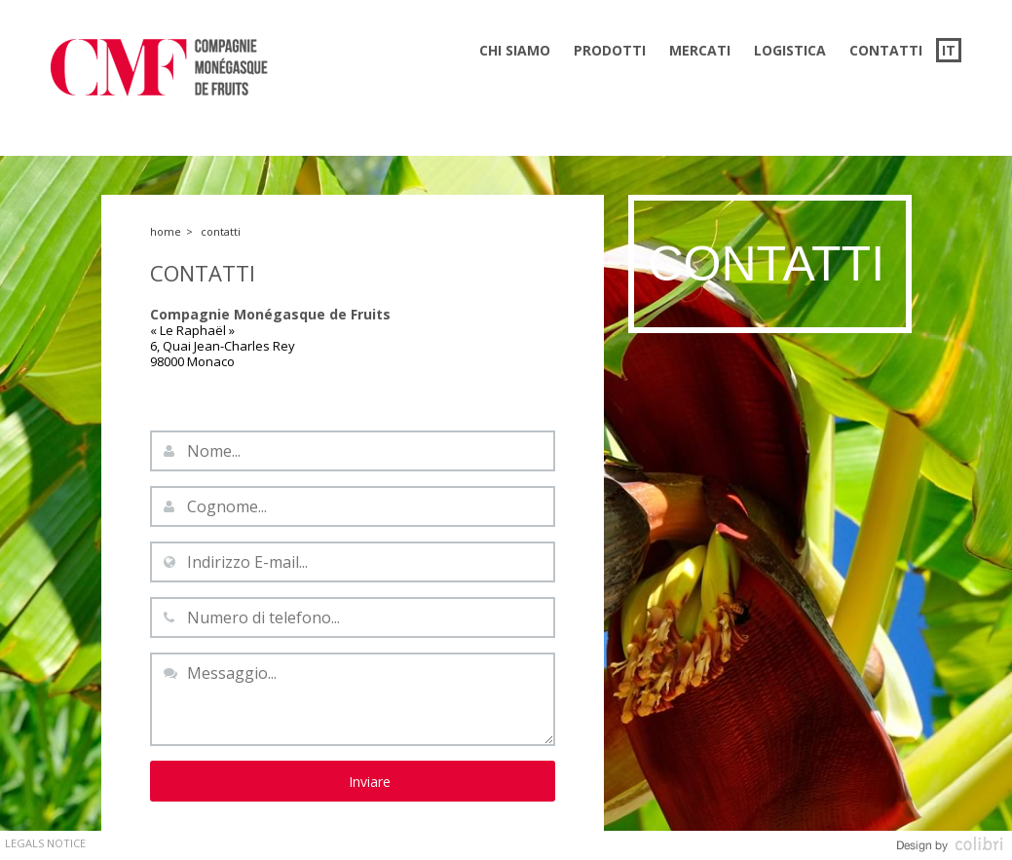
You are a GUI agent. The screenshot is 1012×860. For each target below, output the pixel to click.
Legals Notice (45, 843)
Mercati (700, 50)
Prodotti (610, 50)
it (949, 50)
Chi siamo (514, 50)
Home (165, 231)
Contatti (885, 50)
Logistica (790, 50)
